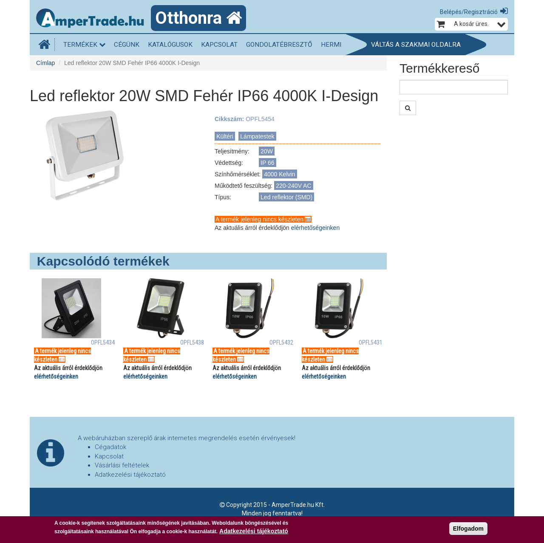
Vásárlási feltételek (122, 465)
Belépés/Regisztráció (469, 11)
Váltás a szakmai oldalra (416, 44)
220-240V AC (293, 185)
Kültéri (224, 136)
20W (267, 151)
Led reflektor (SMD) (286, 197)
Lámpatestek (257, 136)
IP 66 (267, 162)
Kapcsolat (219, 44)
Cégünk (126, 44)
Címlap (45, 62)
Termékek (84, 44)
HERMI (331, 44)
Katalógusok (170, 44)
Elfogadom (468, 529)
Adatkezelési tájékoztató (130, 474)
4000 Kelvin (279, 174)
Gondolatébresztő (279, 44)
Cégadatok (110, 447)
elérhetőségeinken (315, 227)
